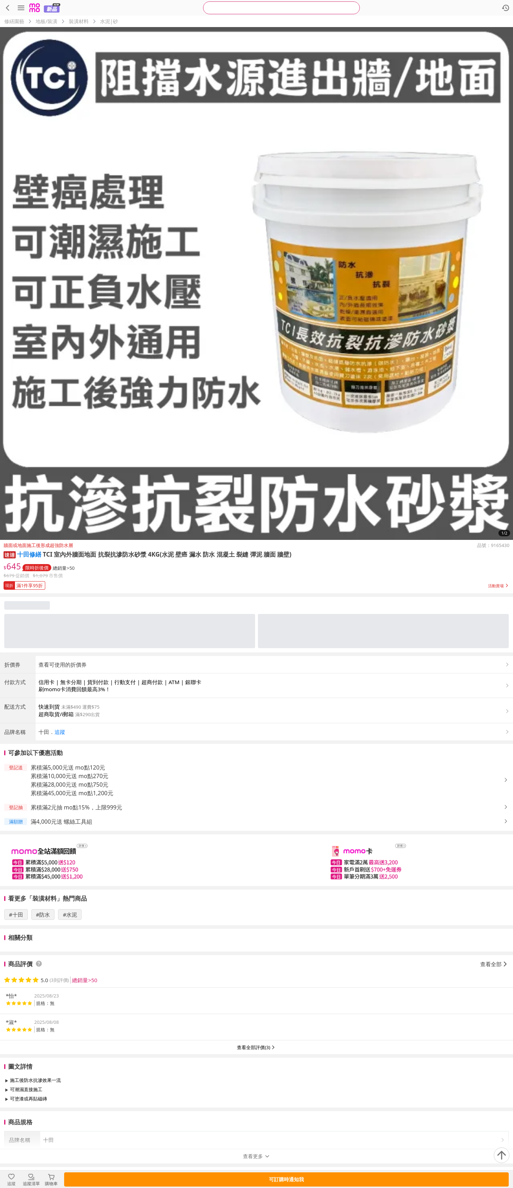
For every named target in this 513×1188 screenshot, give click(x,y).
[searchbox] (281, 7)
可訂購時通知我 (286, 1179)
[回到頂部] (501, 1155)
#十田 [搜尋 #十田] (16, 914)
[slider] (256, 860)
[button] (10, 554)
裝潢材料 (79, 21)
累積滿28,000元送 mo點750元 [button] (69, 784)
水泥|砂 (109, 21)
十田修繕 (29, 554)
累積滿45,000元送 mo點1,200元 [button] (72, 793)
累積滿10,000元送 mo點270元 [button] (69, 776)
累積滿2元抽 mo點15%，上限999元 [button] (76, 807)
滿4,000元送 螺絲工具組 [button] (61, 821)
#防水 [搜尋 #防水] (43, 914)
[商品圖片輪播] (256, 283)
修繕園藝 (14, 21)
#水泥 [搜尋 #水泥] (70, 914)
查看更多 (256, 1114)
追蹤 (60, 731)
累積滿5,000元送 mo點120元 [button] (68, 767)
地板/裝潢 (46, 21)
